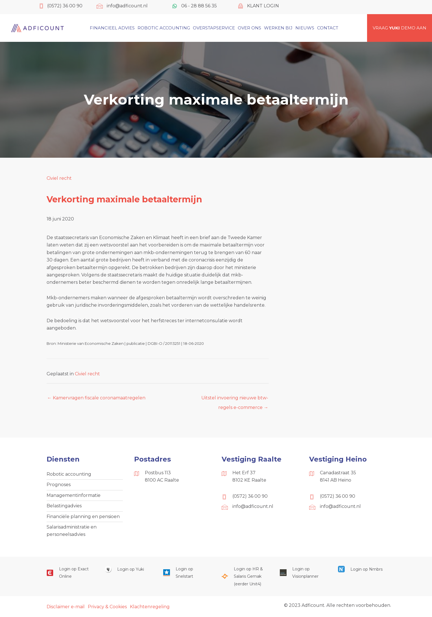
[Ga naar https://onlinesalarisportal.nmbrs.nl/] (361, 569)
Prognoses (59, 484)
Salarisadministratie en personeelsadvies (72, 530)
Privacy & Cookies (107, 606)
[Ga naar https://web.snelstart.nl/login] (186, 572)
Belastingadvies (64, 505)
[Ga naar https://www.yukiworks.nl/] (128, 569)
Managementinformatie (74, 495)
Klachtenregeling (150, 606)
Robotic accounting (69, 474)
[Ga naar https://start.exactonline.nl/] (70, 572)
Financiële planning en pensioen (83, 516)
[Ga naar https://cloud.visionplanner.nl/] (303, 572)
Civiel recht (59, 178)
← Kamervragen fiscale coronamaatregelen (96, 397)
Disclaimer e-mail (66, 606)
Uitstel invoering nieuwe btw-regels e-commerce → (234, 399)
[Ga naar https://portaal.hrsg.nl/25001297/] (244, 576)
